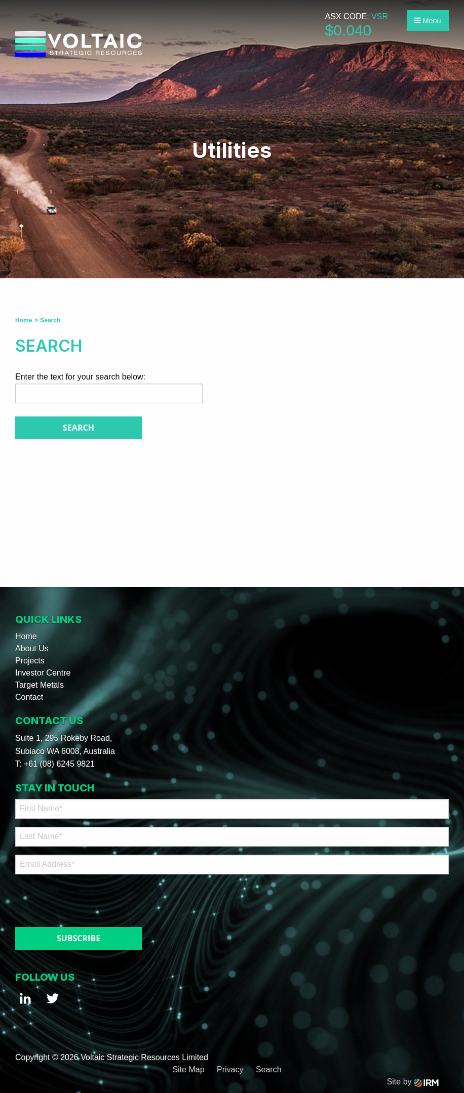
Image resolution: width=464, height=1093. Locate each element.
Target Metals (39, 685)
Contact (29, 697)
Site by (413, 1081)
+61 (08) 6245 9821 (59, 764)
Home (26, 636)
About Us (32, 648)
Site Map (188, 1069)
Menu (427, 21)
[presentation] (76, 898)
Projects (30, 660)
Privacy (230, 1069)
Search (269, 1069)
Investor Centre (42, 672)
